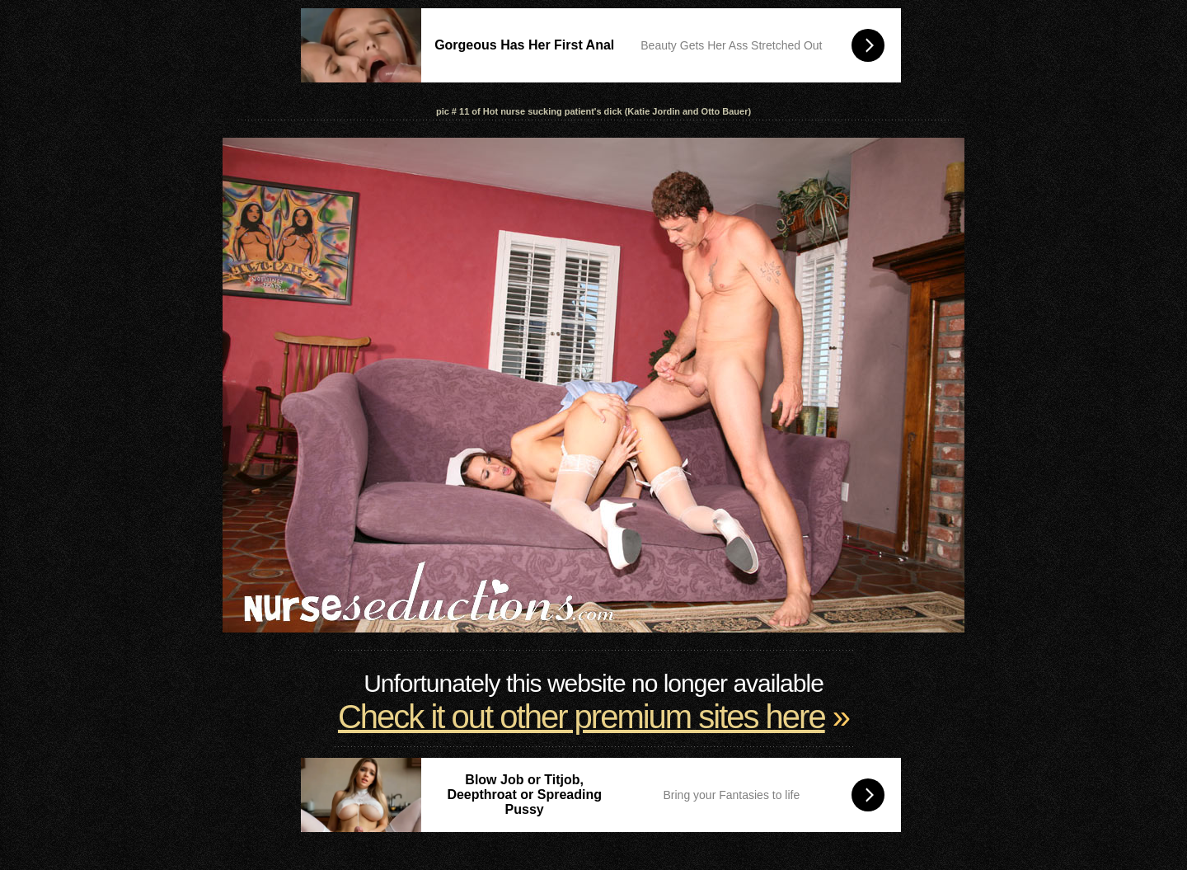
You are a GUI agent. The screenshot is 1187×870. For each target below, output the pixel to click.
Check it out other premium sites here (581, 716)
